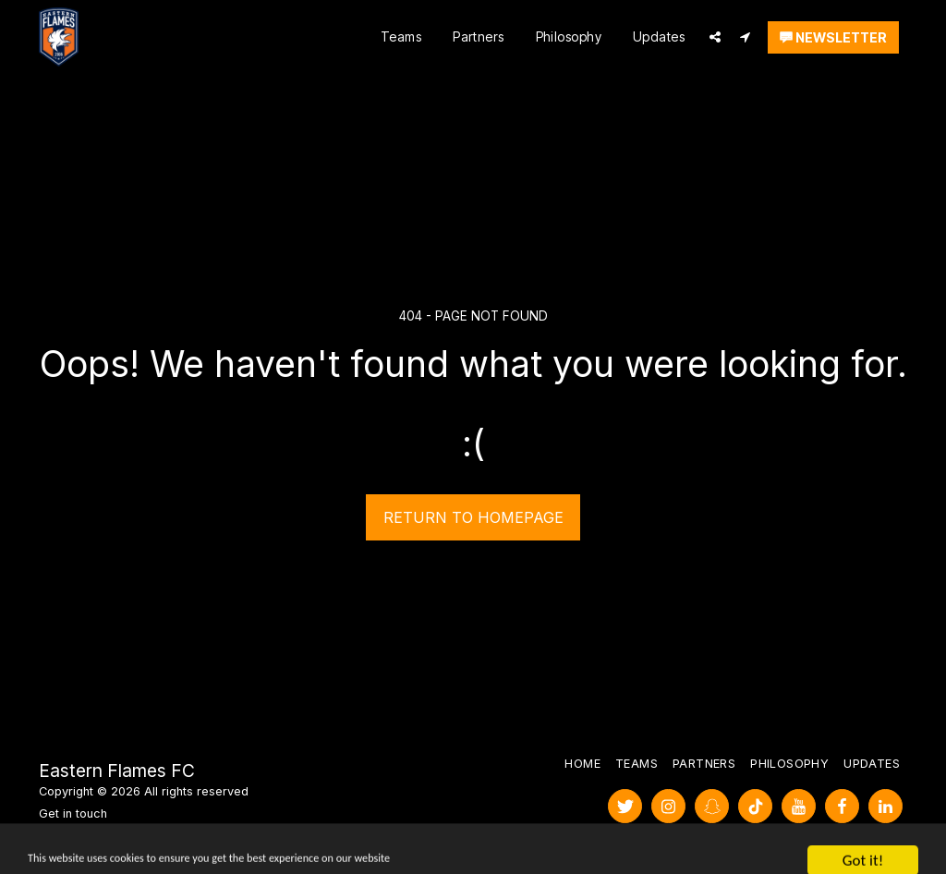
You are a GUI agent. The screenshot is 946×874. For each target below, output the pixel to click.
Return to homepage (473, 517)
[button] (715, 36)
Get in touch (73, 813)
